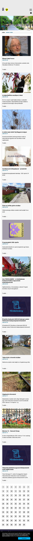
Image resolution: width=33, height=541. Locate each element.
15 (3, 495)
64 (3, 524)
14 (28, 491)
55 (24, 516)
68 (19, 524)
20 (24, 495)
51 (7, 516)
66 (11, 524)
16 (7, 495)
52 (11, 516)
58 (7, 520)
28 (28, 499)
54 (19, 516)
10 (11, 491)
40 (19, 508)
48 (24, 512)
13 (24, 491)
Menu (30, 10)
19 (19, 495)
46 (15, 512)
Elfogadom (24, 538)
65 (7, 524)
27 (24, 499)
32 (15, 503)
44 (7, 512)
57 (3, 520)
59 (11, 520)
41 (24, 508)
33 (19, 503)
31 (11, 503)
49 (28, 512)
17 (11, 495)
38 (11, 508)
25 (15, 499)
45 (11, 512)
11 (15, 491)
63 (28, 520)
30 (7, 503)
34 (24, 503)
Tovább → (4, 69)
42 (28, 508)
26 (19, 499)
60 (15, 520)
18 (15, 495)
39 (15, 508)
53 (15, 516)
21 (28, 495)
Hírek (3, 32)
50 (3, 516)
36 (3, 508)
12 (19, 491)
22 (3, 499)
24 (11, 499)
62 (24, 520)
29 (3, 503)
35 (28, 503)
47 (19, 512)
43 (3, 512)
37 (7, 508)
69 (24, 524)
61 (19, 520)
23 (7, 499)
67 (15, 524)
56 (28, 516)
